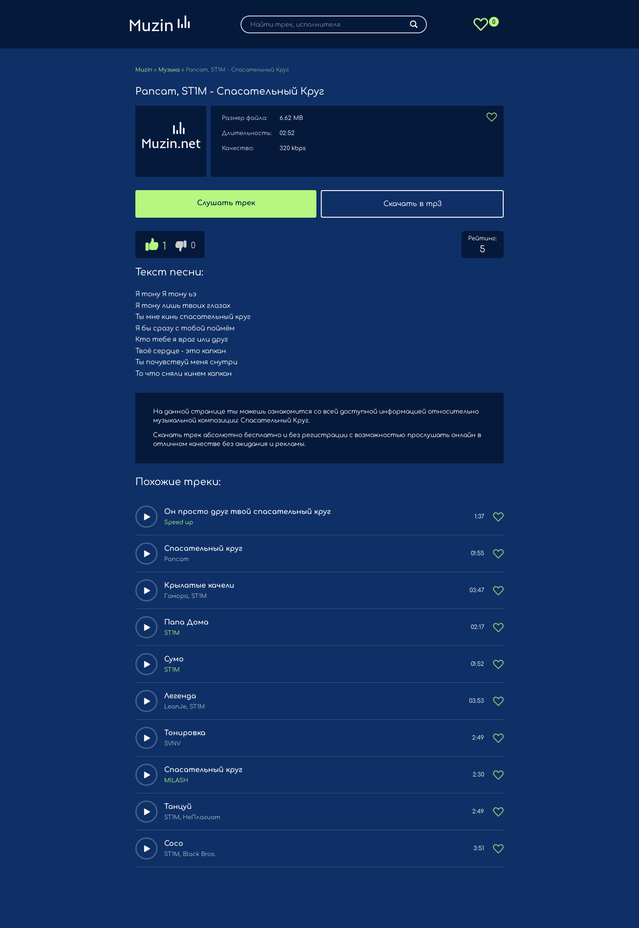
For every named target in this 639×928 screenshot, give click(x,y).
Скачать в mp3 (412, 204)
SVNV (172, 744)
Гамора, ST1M (185, 596)
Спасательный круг (203, 549)
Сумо (174, 659)
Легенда (180, 696)
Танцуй (178, 807)
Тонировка (184, 733)
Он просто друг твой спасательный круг (247, 512)
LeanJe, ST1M (184, 707)
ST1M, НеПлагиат (192, 817)
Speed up (178, 522)
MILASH (176, 780)
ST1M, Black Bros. (190, 854)
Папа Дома (186, 622)
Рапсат (176, 559)
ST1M (172, 633)
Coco (173, 844)
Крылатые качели (199, 585)
